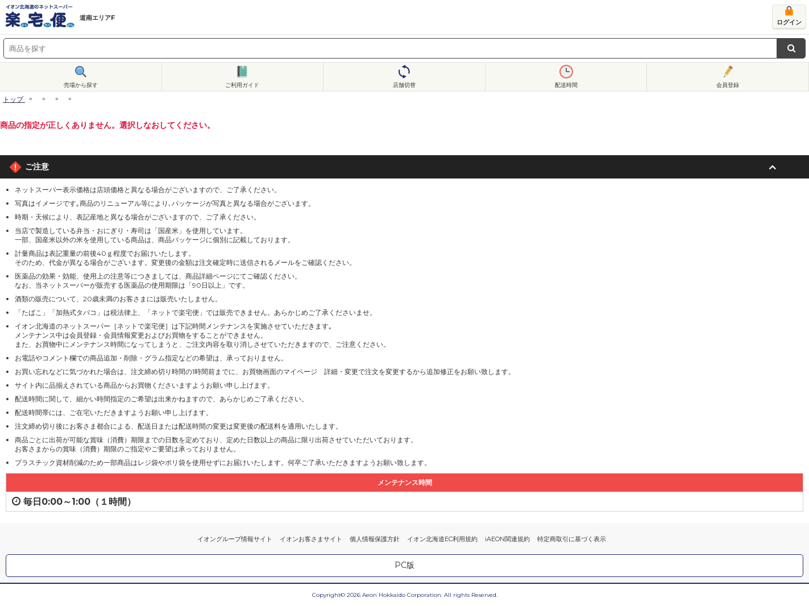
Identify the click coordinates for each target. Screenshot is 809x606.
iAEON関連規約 (507, 539)
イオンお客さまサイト (311, 539)
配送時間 (566, 85)
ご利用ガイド (242, 85)
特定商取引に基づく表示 (571, 539)
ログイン (789, 22)
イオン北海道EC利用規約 (442, 539)
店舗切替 (404, 85)
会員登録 (727, 85)
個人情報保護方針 (375, 539)
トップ (13, 99)
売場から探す (81, 85)
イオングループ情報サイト (234, 539)
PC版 (404, 565)
